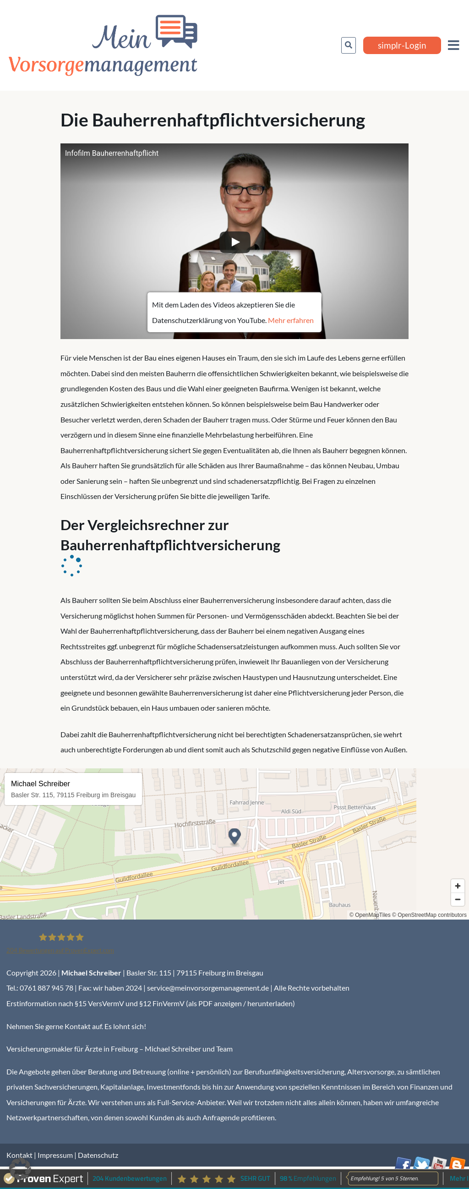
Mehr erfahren (291, 320)
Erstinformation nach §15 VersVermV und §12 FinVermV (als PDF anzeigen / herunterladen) (150, 1003)
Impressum (55, 1155)
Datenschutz (98, 1155)
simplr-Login (402, 45)
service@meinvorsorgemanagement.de (208, 987)
